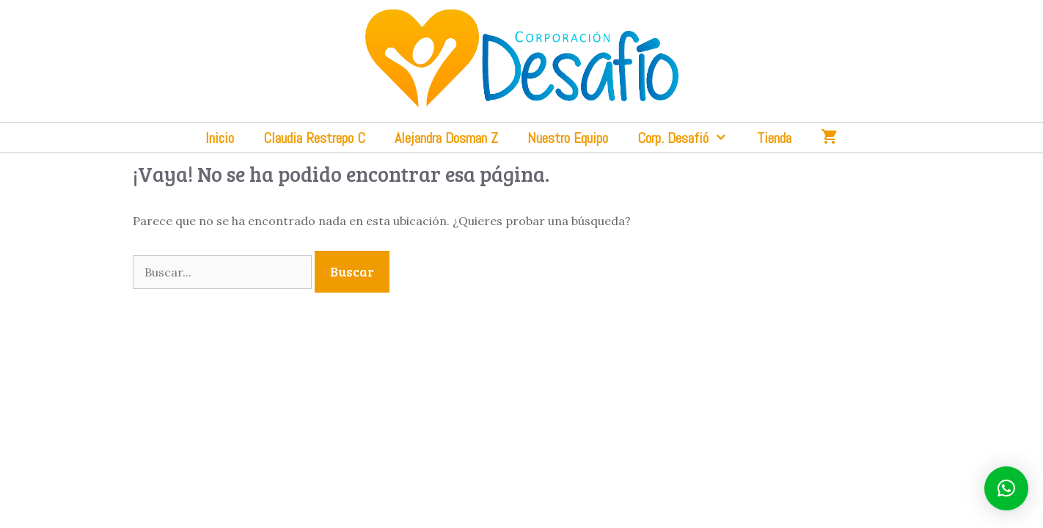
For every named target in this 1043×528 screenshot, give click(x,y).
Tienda (774, 137)
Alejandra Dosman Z (446, 137)
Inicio (219, 137)
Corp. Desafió (689, 138)
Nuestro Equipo (567, 137)
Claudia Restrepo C (314, 137)
